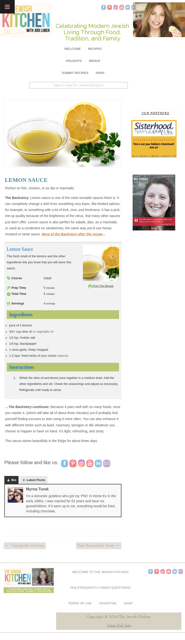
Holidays (74, 61)
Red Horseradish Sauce (98, 546)
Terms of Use (80, 603)
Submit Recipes (75, 73)
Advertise (107, 603)
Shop (100, 73)
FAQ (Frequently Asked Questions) (100, 587)
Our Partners (155, 113)
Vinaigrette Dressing (25, 546)
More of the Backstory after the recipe (72, 234)
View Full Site (119, 625)
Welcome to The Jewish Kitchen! (100, 572)
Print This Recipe (100, 285)
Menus (94, 61)
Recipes (95, 49)
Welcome (72, 49)
